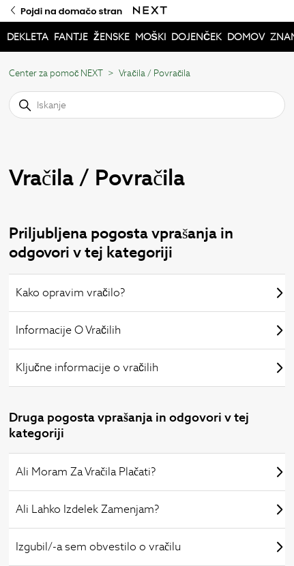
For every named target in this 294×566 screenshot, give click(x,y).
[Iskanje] (147, 105)
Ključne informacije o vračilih (150, 367)
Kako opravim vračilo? (150, 292)
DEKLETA (27, 37)
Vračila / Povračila (154, 73)
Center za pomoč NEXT (56, 73)
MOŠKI (150, 37)
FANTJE (71, 37)
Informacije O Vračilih (150, 330)
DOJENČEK (196, 37)
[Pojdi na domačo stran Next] (150, 10)
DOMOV (246, 37)
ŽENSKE (111, 37)
